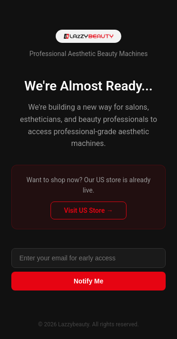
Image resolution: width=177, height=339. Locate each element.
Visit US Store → (88, 210)
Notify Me (88, 281)
